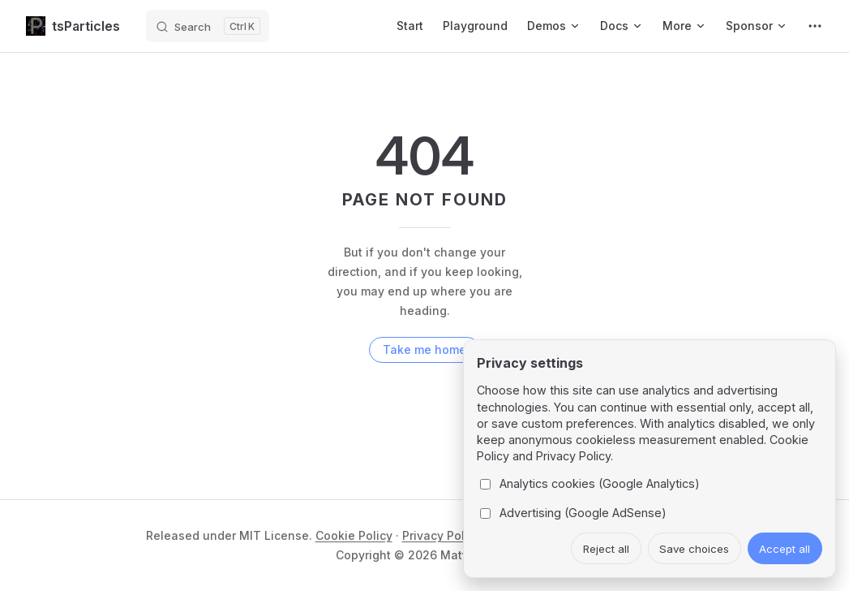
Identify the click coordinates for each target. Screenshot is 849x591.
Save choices (694, 548)
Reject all (606, 548)
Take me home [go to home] (424, 349)
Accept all (784, 548)
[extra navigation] (815, 26)
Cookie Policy (353, 535)
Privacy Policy (441, 535)
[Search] (207, 26)
